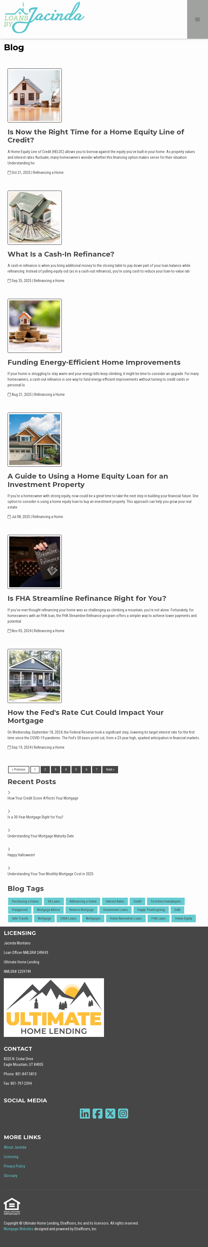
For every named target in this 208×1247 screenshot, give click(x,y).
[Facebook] (98, 1113)
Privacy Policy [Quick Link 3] (14, 1166)
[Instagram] (123, 1113)
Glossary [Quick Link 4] (10, 1175)
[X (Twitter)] (110, 1113)
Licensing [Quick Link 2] (11, 1157)
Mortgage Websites (19, 1229)
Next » (110, 769)
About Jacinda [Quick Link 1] (15, 1147)
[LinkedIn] (85, 1113)
